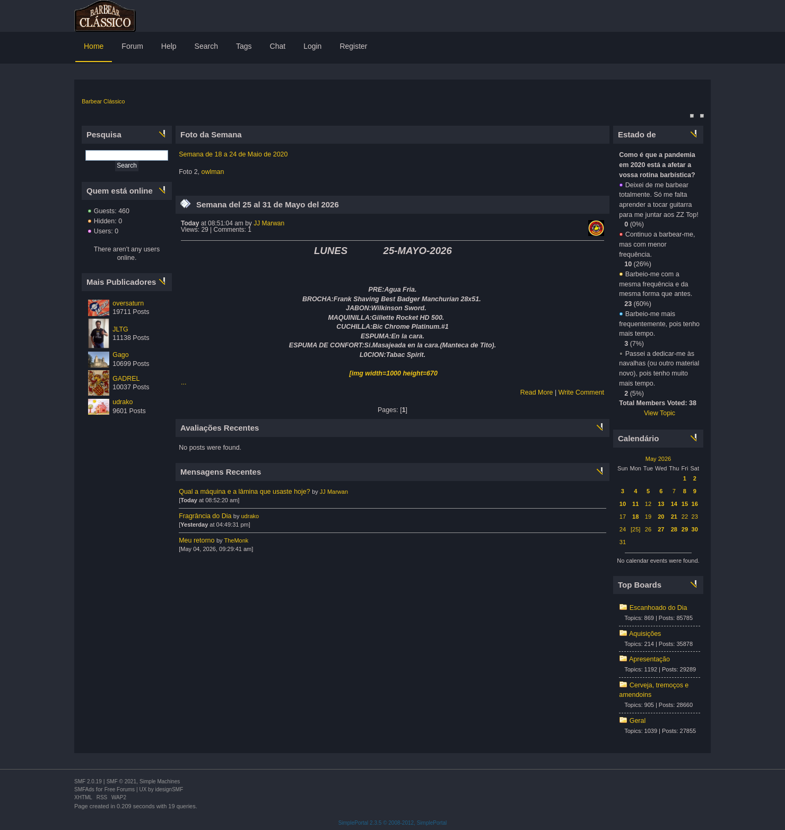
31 (623, 542)
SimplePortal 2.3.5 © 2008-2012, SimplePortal (392, 823)
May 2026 (658, 459)
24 (623, 529)
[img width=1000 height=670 (394, 373)
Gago (120, 355)
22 (685, 516)
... (183, 382)
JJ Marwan (269, 223)
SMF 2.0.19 (88, 781)
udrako (122, 402)
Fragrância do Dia (205, 516)
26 (648, 529)
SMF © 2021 (121, 781)
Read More (536, 392)
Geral (638, 720)
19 (648, 516)
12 (648, 504)
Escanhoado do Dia (658, 607)
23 (695, 516)
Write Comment (581, 392)
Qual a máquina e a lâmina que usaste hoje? (244, 491)
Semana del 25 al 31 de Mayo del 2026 (267, 204)
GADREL (125, 378)
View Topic (659, 413)
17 (623, 516)
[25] (635, 529)
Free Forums (119, 789)
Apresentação (649, 659)
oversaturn (128, 303)
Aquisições (645, 633)
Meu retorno (196, 540)
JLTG (120, 329)
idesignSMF (169, 789)
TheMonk (236, 540)
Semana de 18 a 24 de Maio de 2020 (233, 154)
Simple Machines (159, 781)
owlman (213, 172)
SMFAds (84, 789)
